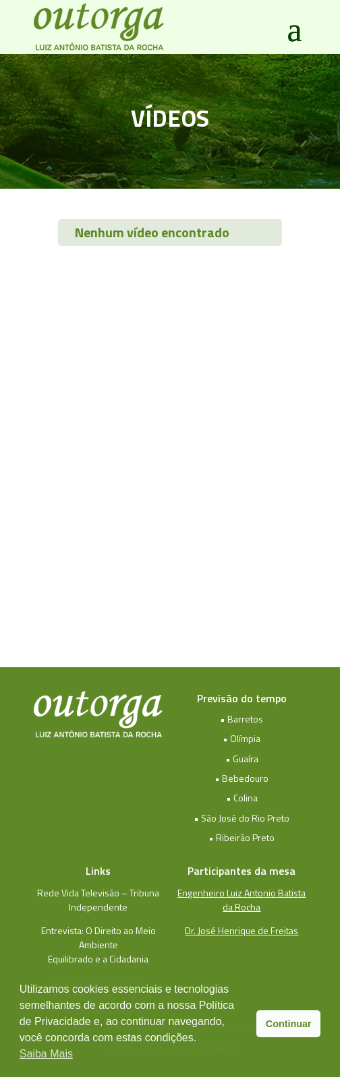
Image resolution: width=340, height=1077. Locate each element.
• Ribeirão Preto (241, 837)
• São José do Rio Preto (241, 818)
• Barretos (241, 719)
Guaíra (245, 758)
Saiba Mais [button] (46, 1053)
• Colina (242, 798)
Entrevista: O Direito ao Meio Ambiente (98, 937)
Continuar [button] (289, 1023)
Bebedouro (245, 778)
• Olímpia (241, 738)
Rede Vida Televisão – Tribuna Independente (98, 900)
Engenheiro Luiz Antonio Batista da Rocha (241, 900)
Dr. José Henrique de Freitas (241, 930)
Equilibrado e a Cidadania (98, 959)
